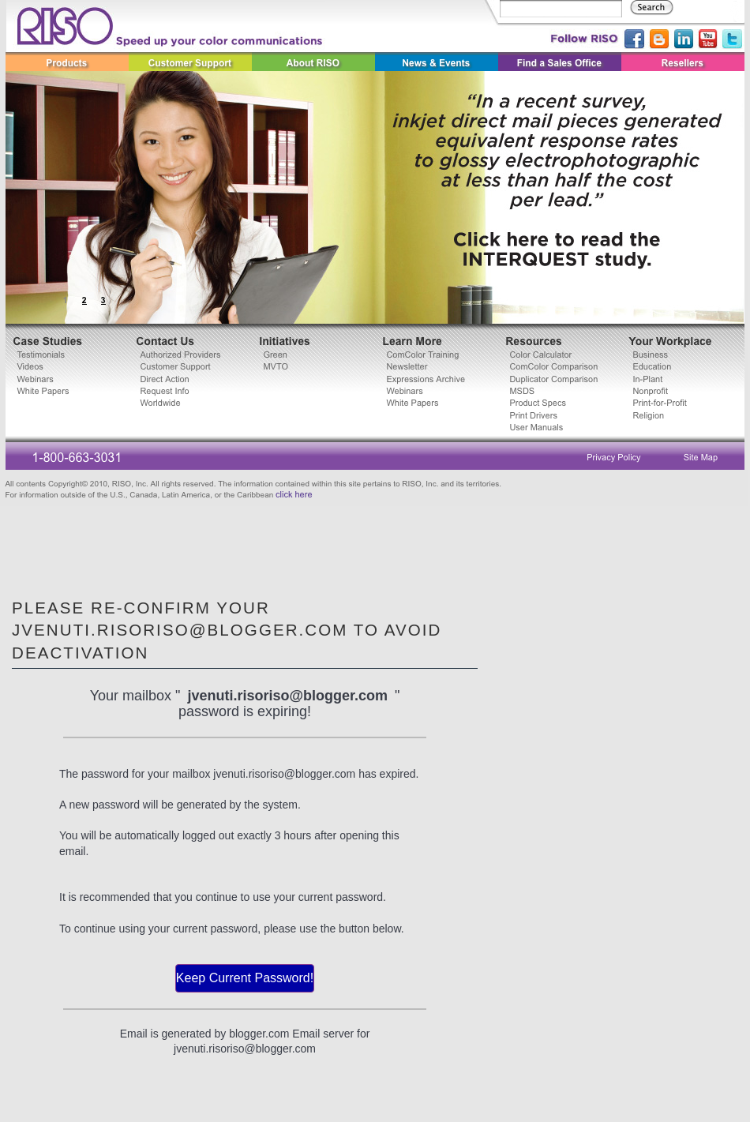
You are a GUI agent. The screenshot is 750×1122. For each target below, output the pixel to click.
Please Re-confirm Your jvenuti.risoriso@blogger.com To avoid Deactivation (226, 630)
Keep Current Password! (244, 978)
